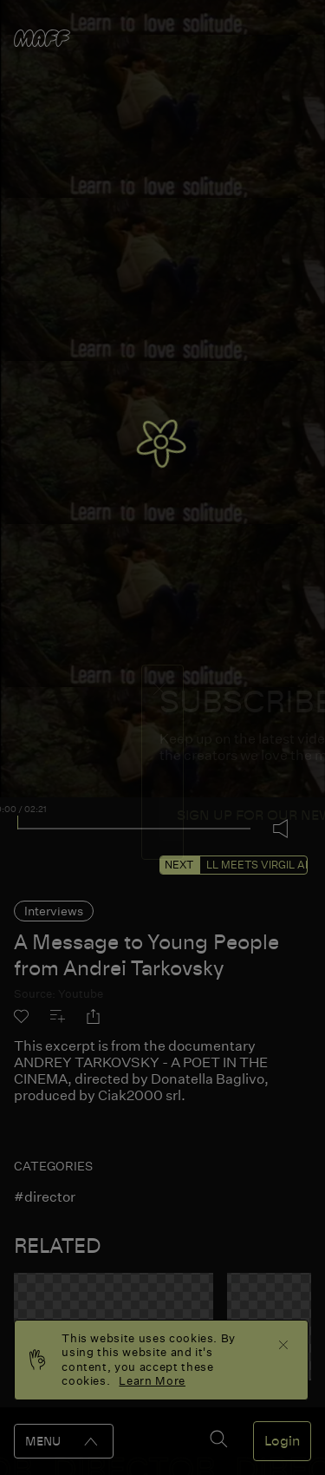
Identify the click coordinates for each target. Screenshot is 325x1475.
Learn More (152, 1380)
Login (282, 1441)
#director (44, 1197)
